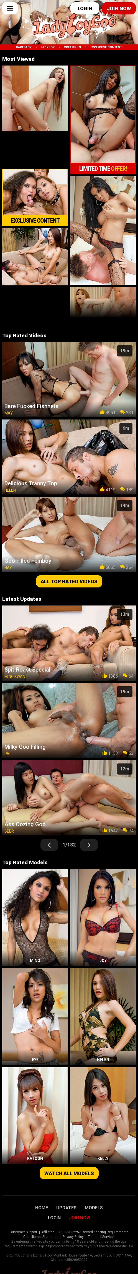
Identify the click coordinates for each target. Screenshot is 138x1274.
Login (85, 8)
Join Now (79, 1218)
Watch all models (69, 1173)
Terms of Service (101, 1237)
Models (94, 1208)
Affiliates (48, 1232)
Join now (119, 8)
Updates (66, 1208)
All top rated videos (69, 581)
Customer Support (23, 1232)
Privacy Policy (73, 1237)
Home (41, 1208)
